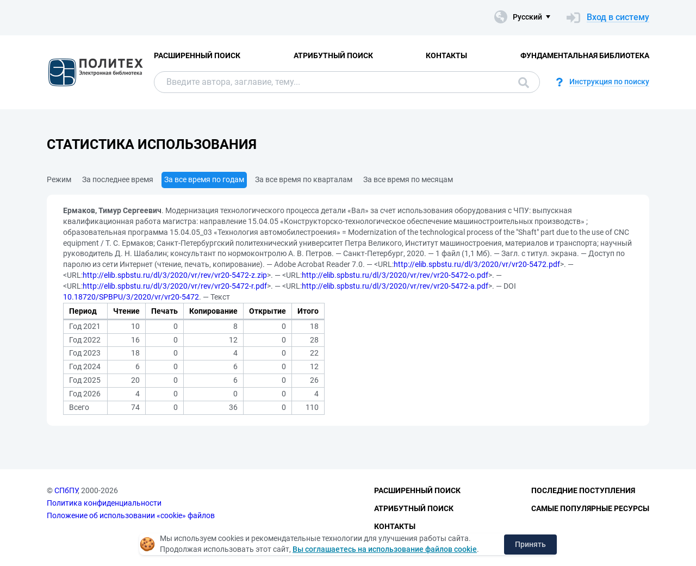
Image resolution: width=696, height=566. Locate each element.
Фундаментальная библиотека (584, 55)
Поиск (523, 82)
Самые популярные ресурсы (590, 508)
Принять (530, 544)
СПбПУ (66, 490)
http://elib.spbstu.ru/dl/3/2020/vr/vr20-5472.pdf (477, 264)
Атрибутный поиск (333, 55)
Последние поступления (583, 490)
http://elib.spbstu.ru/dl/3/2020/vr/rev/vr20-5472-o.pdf (395, 275)
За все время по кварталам (303, 179)
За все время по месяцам (408, 179)
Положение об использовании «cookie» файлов (131, 515)
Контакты (446, 55)
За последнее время (117, 179)
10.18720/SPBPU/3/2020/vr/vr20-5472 (131, 297)
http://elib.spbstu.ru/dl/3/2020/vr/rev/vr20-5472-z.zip (175, 275)
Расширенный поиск (197, 55)
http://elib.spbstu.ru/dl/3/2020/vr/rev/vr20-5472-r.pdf (175, 286)
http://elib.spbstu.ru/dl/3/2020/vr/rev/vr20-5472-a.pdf (395, 286)
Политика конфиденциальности (104, 503)
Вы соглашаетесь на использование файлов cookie (385, 549)
